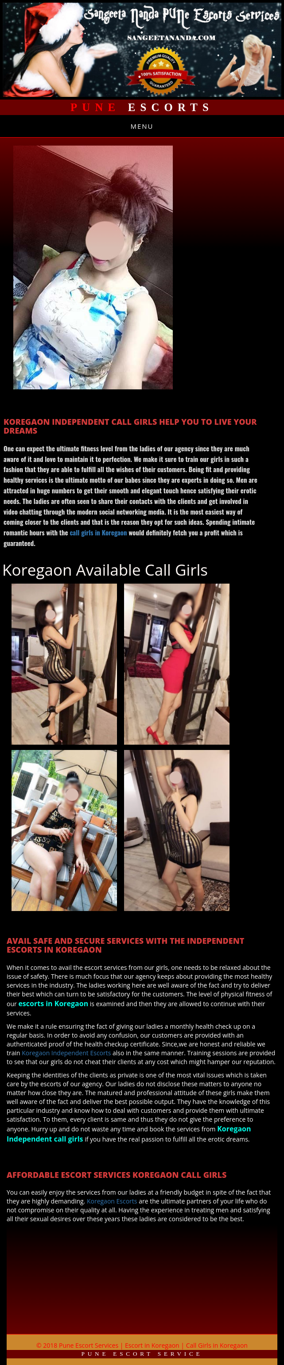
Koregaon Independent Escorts (66, 1053)
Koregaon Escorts (113, 1201)
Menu (141, 126)
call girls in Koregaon (98, 532)
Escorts (142, 107)
